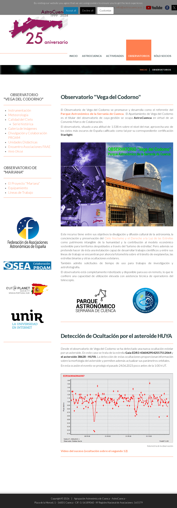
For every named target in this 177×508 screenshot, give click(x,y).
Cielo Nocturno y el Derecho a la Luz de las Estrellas (139, 238)
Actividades (115, 55)
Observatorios (138, 55)
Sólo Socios (162, 55)
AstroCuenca (92, 55)
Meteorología (18, 115)
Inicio (73, 55)
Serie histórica (23, 124)
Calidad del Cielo (20, 119)
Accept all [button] (71, 10)
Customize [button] (105, 10)
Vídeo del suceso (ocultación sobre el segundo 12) (94, 451)
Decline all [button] (87, 10)
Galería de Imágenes (22, 128)
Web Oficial (15, 151)
